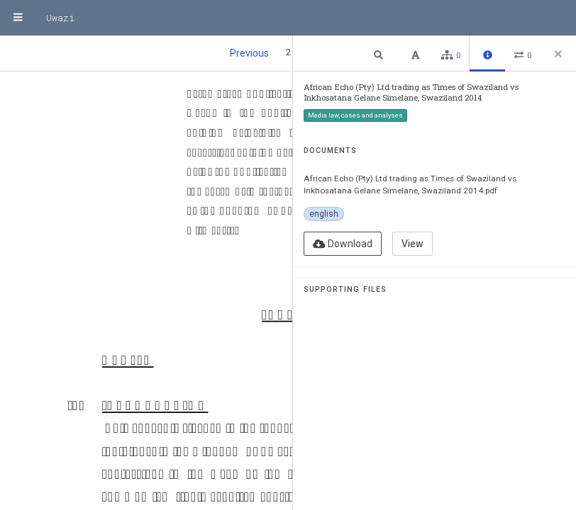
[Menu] (17, 17)
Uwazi (60, 17)
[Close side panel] (558, 54)
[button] (380, 54)
